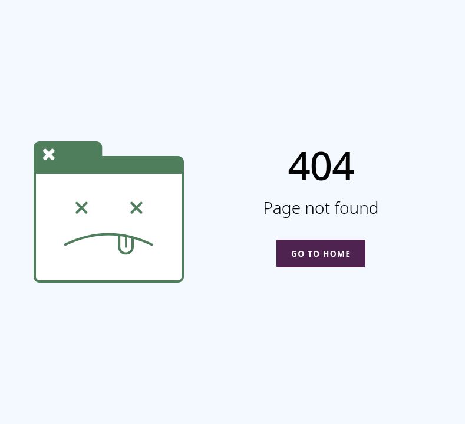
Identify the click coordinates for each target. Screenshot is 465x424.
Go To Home (321, 253)
